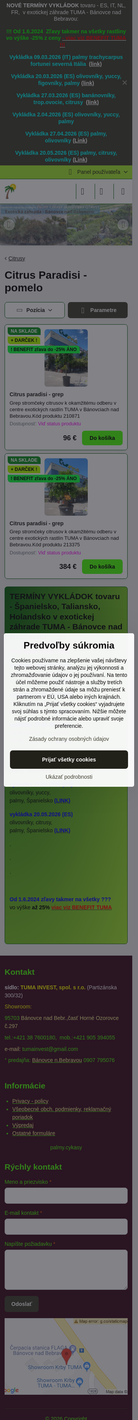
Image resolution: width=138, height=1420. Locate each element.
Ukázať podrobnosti (69, 777)
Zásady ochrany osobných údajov (69, 739)
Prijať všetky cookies (69, 760)
